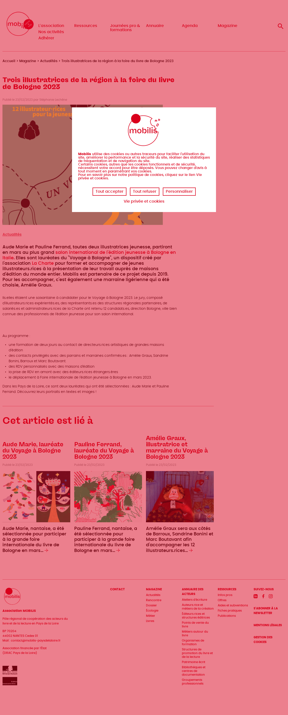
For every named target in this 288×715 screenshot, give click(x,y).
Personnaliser (179, 191)
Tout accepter (109, 191)
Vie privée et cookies (144, 201)
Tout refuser (144, 191)
